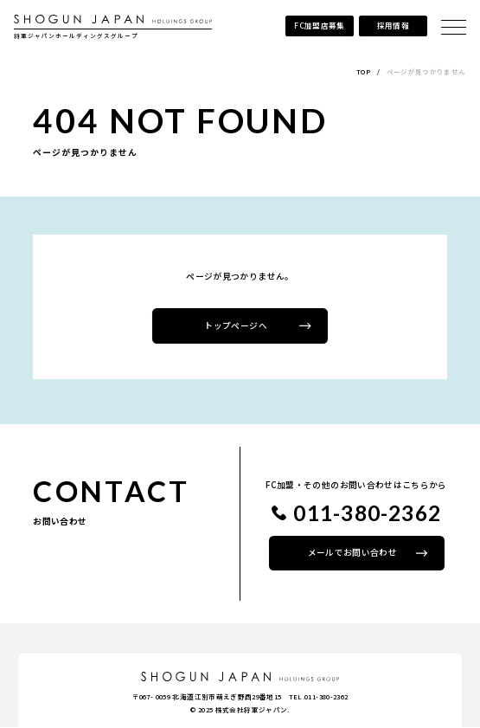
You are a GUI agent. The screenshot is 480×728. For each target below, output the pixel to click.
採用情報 (392, 25)
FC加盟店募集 (318, 25)
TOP (363, 71)
